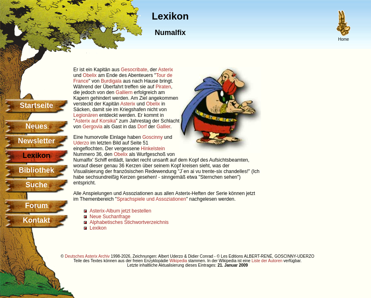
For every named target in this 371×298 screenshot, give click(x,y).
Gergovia (93, 126)
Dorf (142, 126)
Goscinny (152, 137)
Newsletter (36, 141)
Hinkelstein (153, 148)
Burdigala (111, 81)
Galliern (124, 92)
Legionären (85, 115)
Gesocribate (134, 69)
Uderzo (81, 143)
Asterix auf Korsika (95, 121)
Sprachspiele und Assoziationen (151, 199)
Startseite (36, 105)
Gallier (163, 126)
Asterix (165, 69)
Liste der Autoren (267, 261)
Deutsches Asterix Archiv (87, 256)
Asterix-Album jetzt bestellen (120, 211)
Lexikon (98, 228)
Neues (36, 126)
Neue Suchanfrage (110, 216)
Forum (36, 206)
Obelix (90, 75)
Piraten (163, 87)
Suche (36, 185)
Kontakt (36, 220)
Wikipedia (178, 261)
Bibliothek (36, 170)
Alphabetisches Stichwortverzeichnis (129, 222)
